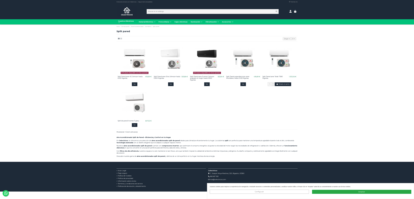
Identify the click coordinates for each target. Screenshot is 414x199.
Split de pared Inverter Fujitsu (128, 121)
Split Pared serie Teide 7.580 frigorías (272, 77)
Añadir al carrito (283, 84)
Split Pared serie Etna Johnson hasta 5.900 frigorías (167, 77)
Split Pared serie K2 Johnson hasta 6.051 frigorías (130, 77)
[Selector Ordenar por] (287, 38)
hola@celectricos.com (218, 179)
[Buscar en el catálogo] (276, 11)
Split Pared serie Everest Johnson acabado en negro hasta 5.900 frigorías (202, 78)
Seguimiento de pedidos (145, 2)
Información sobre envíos (127, 181)
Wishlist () (293, 2)
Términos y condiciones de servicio (130, 184)
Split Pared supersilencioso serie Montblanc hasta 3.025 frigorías (237, 77)
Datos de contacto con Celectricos (127, 2)
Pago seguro (122, 173)
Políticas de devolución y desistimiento (132, 186)
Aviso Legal (122, 171)
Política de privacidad (125, 178)
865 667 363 (214, 176)
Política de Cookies (124, 176)
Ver (134, 84)
